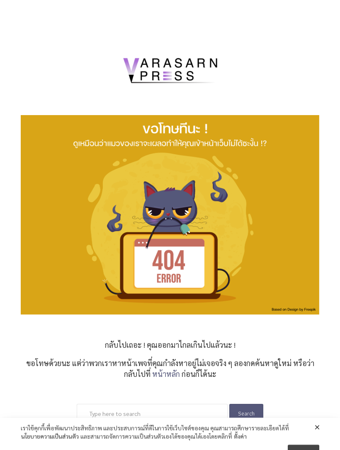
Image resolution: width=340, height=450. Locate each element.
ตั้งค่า (240, 441)
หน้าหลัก (166, 374)
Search (246, 413)
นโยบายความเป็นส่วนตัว (50, 441)
